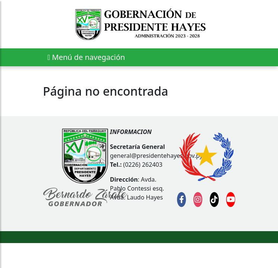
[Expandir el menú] (86, 57)
